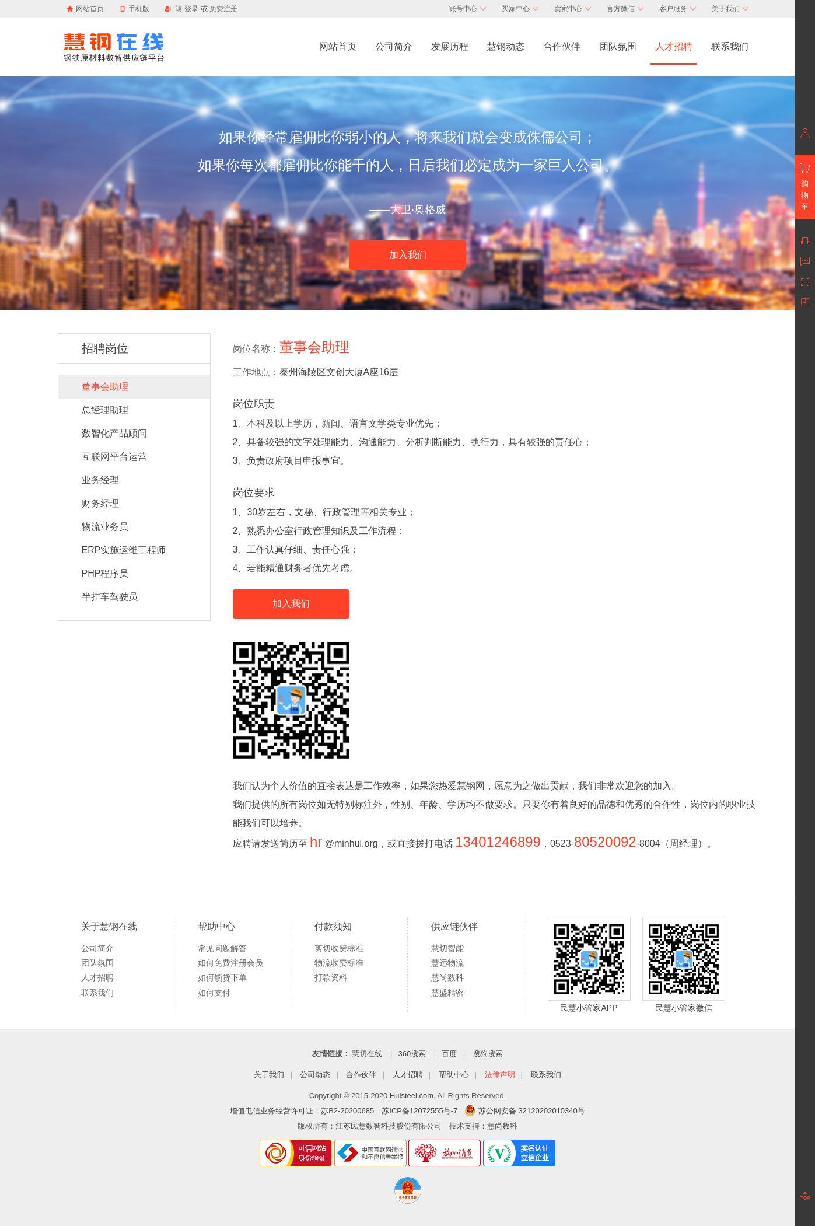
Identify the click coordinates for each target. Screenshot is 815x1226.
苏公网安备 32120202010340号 (525, 1110)
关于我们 (730, 9)
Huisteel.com (411, 1095)
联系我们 (729, 46)
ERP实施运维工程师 (124, 550)
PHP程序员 (105, 573)
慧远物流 (447, 962)
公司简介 (393, 46)
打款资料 (330, 977)
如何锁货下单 (222, 977)
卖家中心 (572, 9)
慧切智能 (447, 948)
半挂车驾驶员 (110, 597)
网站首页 (90, 9)
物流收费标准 (338, 962)
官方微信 (625, 9)
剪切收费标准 (338, 948)
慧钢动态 (505, 46)
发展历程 (449, 46)
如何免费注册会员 (230, 962)
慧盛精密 (447, 992)
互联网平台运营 (114, 457)
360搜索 (412, 1053)
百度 (449, 1053)
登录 (191, 9)
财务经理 (100, 503)
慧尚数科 (447, 977)
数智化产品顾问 (114, 433)
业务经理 (100, 480)
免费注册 (223, 9)
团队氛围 (617, 46)
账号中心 (467, 9)
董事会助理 (105, 387)
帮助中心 (454, 1074)
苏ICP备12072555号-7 (419, 1110)
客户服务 (677, 9)
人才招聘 (673, 46)
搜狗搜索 (488, 1053)
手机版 (134, 9)
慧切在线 (367, 1053)
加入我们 (407, 255)
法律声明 (500, 1074)
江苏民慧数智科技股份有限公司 (388, 1126)
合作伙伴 (561, 46)
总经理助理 (105, 410)
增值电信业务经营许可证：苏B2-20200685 (302, 1110)
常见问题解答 (222, 948)
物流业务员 (105, 527)
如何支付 (214, 992)
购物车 (805, 195)
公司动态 (315, 1074)
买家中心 (520, 9)
